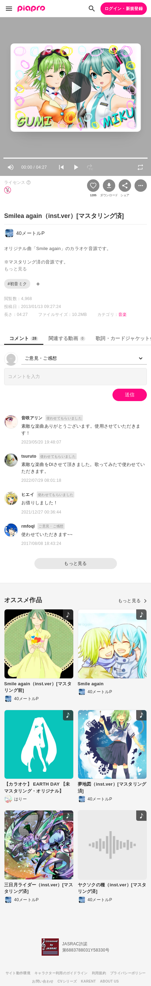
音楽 (122, 314)
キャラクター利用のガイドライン (61, 973)
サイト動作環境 (18, 973)
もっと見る (75, 563)
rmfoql (28, 526)
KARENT (88, 981)
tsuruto (28, 456)
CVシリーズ (67, 981)
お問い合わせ (42, 981)
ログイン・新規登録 (124, 8)
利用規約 (99, 973)
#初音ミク (17, 283)
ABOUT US (109, 981)
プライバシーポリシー (127, 973)
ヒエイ (27, 494)
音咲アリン (32, 418)
